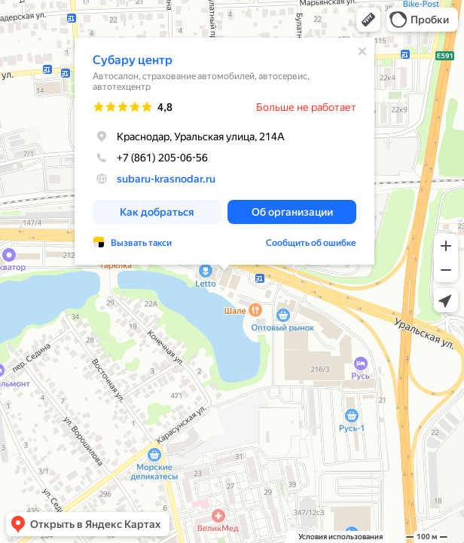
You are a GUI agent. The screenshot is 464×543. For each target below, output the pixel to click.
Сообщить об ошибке (311, 243)
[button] (368, 20)
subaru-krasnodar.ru (166, 179)
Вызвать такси (141, 243)
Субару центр (132, 60)
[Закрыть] (362, 51)
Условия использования (340, 536)
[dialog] (224, 151)
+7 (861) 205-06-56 (150, 158)
